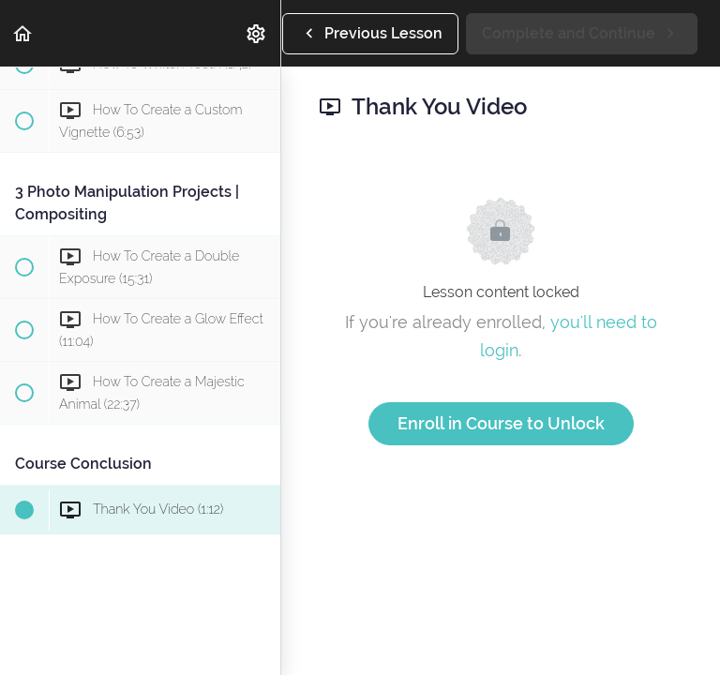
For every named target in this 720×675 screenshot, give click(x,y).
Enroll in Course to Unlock (501, 423)
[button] (23, 33)
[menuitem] (256, 33)
